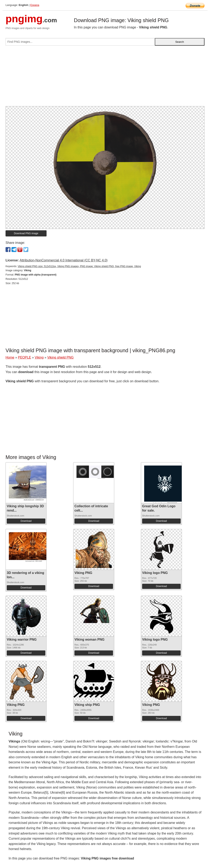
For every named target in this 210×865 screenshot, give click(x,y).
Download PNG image (26, 233)
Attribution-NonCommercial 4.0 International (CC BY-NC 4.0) (63, 260)
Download (26, 521)
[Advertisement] (105, 77)
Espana (34, 5)
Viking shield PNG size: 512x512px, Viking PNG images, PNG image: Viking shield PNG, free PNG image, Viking (79, 266)
